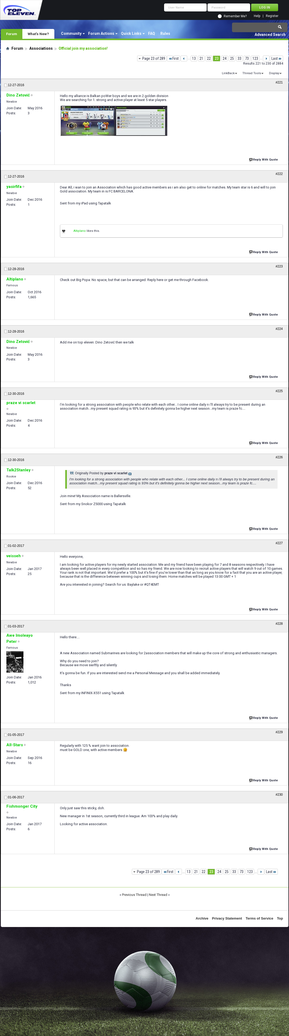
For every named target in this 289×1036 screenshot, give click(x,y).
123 (255, 58)
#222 (279, 174)
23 (216, 58)
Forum (11, 34)
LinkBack (228, 73)
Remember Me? (235, 16)
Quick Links (131, 33)
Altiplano (80, 231)
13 (194, 58)
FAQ (151, 33)
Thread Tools (251, 73)
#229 (279, 732)
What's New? (38, 34)
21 (201, 58)
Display (274, 73)
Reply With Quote (264, 159)
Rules (165, 33)
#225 (279, 391)
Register (272, 16)
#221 (279, 82)
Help (257, 16)
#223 (279, 266)
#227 (279, 543)
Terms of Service (259, 918)
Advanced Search (270, 34)
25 (232, 58)
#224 (279, 329)
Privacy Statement (227, 918)
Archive (202, 918)
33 (239, 58)
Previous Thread (134, 895)
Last (276, 58)
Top (280, 918)
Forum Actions (101, 33)
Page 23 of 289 (153, 58)
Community (71, 33)
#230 (279, 794)
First (173, 58)
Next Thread (158, 895)
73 (247, 58)
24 (224, 58)
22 (209, 58)
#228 (279, 624)
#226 (279, 457)
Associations (41, 48)
